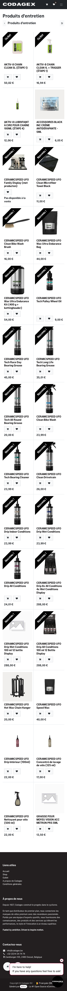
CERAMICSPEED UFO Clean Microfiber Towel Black (48, 183)
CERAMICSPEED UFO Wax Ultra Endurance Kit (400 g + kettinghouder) (16, 303)
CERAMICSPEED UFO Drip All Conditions (16, 584)
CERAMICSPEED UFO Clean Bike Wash (48, 418)
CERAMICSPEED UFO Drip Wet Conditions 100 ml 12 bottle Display (16, 648)
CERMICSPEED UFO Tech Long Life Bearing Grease (47, 362)
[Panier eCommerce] (47, 4)
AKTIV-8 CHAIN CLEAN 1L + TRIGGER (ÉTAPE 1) (48, 68)
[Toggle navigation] (61, 4)
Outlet (5, 877)
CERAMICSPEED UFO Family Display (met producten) (16, 183)
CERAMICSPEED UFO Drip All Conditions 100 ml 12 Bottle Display (48, 648)
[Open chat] (57, 981)
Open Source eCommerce (46, 986)
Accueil (6, 871)
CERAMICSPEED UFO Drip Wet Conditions (48, 530)
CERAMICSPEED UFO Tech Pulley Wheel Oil (48, 299)
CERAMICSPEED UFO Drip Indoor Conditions (17, 530)
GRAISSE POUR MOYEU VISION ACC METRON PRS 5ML (47, 819)
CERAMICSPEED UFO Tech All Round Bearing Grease (16, 420)
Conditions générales (12, 884)
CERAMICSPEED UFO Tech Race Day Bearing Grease (16, 362)
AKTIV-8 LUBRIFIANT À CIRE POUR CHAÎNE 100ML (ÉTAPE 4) (16, 125)
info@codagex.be (15, 950)
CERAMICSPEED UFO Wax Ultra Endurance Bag (48, 244)
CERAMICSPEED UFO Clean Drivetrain (48, 475)
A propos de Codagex (12, 880)
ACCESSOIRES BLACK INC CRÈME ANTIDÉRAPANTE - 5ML (49, 127)
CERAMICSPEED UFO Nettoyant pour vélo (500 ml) (16, 819)
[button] (8, 77)
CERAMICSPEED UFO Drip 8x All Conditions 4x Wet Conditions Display (49, 587)
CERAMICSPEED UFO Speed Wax (48, 706)
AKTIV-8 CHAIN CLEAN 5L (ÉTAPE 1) (16, 66)
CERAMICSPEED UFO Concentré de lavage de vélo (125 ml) (48, 762)
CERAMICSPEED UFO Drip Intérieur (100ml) (17, 760)
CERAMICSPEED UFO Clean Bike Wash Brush (16, 244)
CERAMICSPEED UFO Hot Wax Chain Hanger (17, 706)
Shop (5, 874)
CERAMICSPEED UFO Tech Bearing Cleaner (16, 475)
